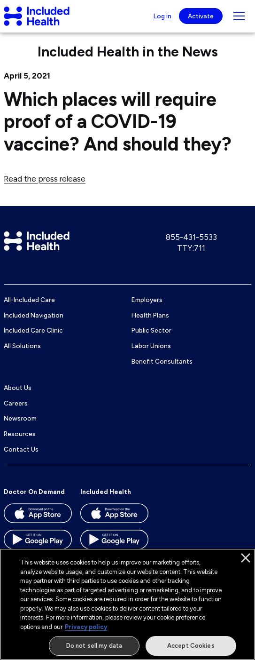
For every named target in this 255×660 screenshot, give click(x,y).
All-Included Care (29, 299)
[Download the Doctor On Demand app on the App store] (38, 516)
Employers (146, 299)
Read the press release (44, 178)
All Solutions (22, 346)
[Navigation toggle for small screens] (239, 16)
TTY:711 (191, 248)
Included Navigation (33, 315)
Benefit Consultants (162, 361)
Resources (20, 433)
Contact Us (21, 449)
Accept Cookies (191, 645)
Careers (16, 403)
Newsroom (20, 418)
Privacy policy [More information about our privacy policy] (86, 626)
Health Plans (150, 315)
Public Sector (151, 330)
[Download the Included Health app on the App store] (114, 516)
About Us (17, 387)
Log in (162, 16)
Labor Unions (151, 346)
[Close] (245, 558)
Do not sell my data (94, 645)
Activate (201, 16)
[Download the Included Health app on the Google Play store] (114, 543)
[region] (127, 604)
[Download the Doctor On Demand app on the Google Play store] (38, 543)
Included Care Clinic (33, 330)
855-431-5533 (191, 237)
